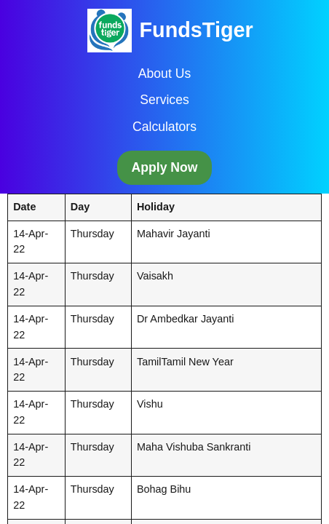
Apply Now (165, 167)
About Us (164, 73)
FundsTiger (196, 29)
